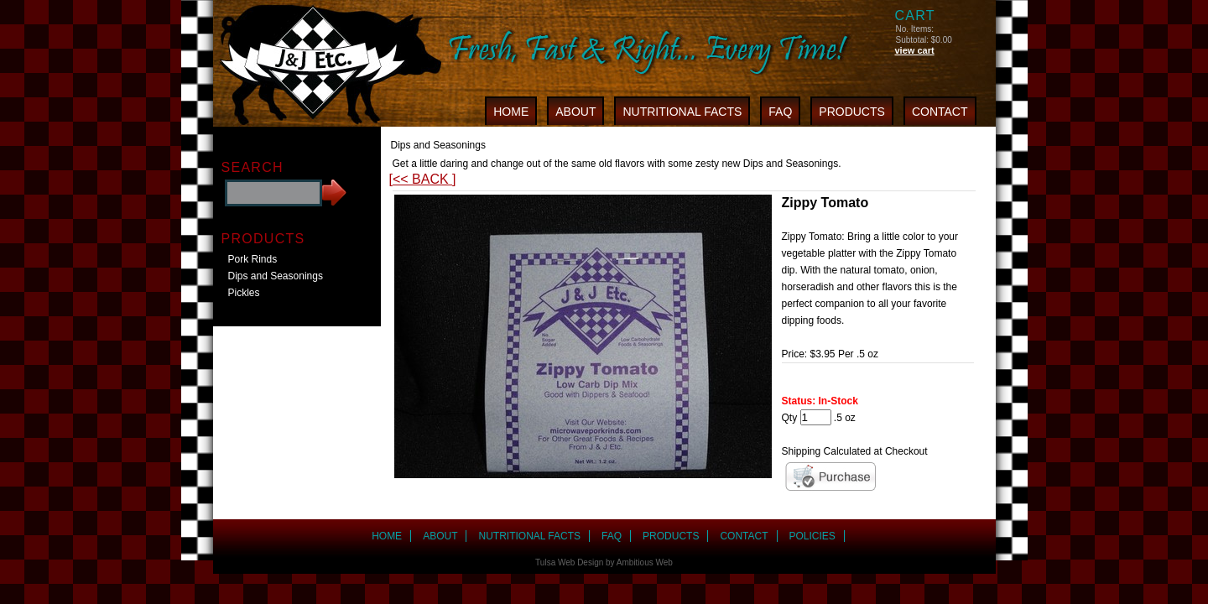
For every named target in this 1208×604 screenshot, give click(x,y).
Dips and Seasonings (275, 276)
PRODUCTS (852, 111)
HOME (510, 111)
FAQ (780, 111)
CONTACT (940, 111)
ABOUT (575, 111)
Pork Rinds (253, 259)
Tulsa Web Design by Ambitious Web (604, 562)
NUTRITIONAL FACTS (682, 111)
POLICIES (812, 536)
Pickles (244, 293)
